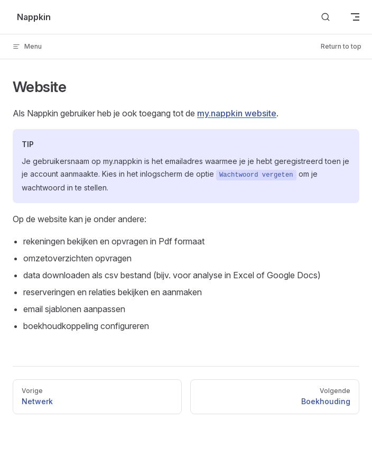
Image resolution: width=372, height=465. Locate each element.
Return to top (341, 46)
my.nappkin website (236, 113)
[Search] (325, 17)
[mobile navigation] (355, 17)
